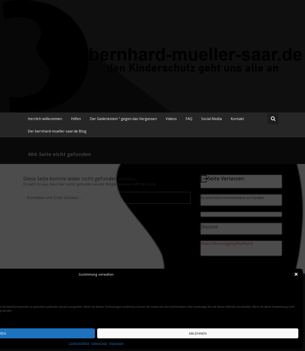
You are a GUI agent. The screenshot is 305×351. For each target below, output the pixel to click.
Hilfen (76, 118)
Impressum (116, 343)
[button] (296, 274)
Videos (171, 118)
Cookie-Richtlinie (79, 343)
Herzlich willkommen (45, 118)
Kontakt (237, 118)
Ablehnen (198, 333)
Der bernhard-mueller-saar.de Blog (57, 131)
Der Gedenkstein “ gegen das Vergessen (123, 118)
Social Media (211, 118)
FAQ (189, 118)
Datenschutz (99, 343)
